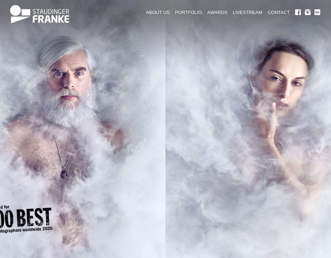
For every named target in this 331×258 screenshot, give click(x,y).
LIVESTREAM (247, 12)
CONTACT (279, 12)
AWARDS (217, 12)
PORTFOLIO (188, 12)
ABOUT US (158, 12)
